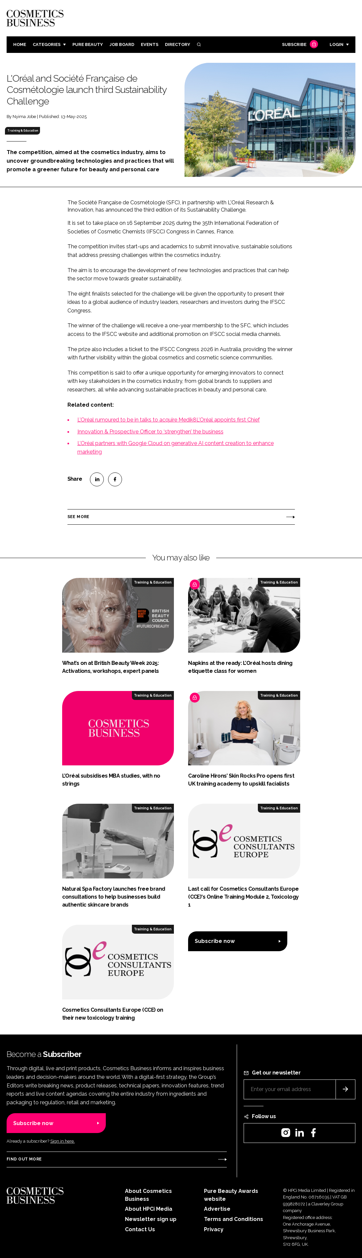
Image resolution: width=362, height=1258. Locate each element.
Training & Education (22, 130)
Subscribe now (215, 941)
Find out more (24, 1159)
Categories (46, 44)
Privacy (213, 1229)
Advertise (217, 1209)
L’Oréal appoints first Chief (228, 420)
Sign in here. (62, 1141)
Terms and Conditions (233, 1219)
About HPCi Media (148, 1209)
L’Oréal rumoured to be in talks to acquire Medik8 (136, 420)
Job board (121, 44)
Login (336, 44)
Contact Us (140, 1229)
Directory (177, 44)
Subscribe (299, 45)
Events (149, 44)
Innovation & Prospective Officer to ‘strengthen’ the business (150, 431)
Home (19, 44)
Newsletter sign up (151, 1219)
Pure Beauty (87, 44)
